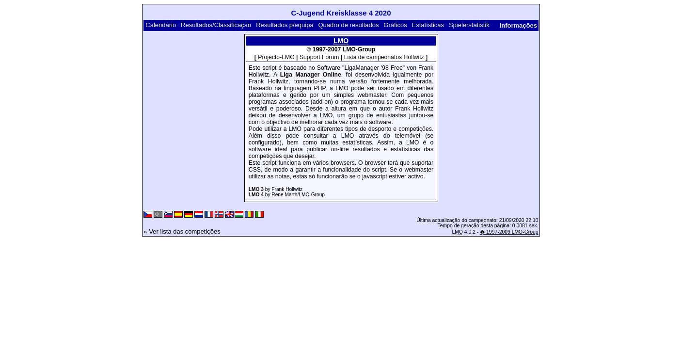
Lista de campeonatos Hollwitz (384, 57)
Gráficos (395, 25)
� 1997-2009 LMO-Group (509, 232)
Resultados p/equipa (285, 25)
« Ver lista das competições (181, 231)
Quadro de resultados (348, 25)
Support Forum (319, 57)
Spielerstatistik (469, 25)
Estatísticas (428, 25)
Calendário (160, 25)
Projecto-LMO (276, 57)
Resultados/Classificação (216, 25)
